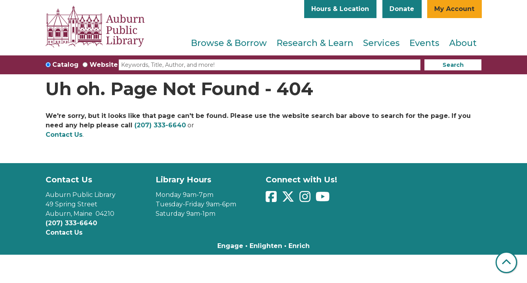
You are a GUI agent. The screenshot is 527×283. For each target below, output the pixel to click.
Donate (401, 9)
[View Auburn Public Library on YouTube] (324, 199)
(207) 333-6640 (160, 125)
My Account (454, 9)
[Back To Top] (506, 262)
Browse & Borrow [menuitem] (229, 43)
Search (453, 64)
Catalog (65, 64)
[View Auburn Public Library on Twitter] (289, 199)
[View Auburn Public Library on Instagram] (305, 199)
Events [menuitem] (424, 43)
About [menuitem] (463, 43)
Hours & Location (340, 9)
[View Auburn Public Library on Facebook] (272, 199)
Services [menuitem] (381, 43)
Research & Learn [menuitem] (315, 43)
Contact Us (64, 134)
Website (104, 64)
